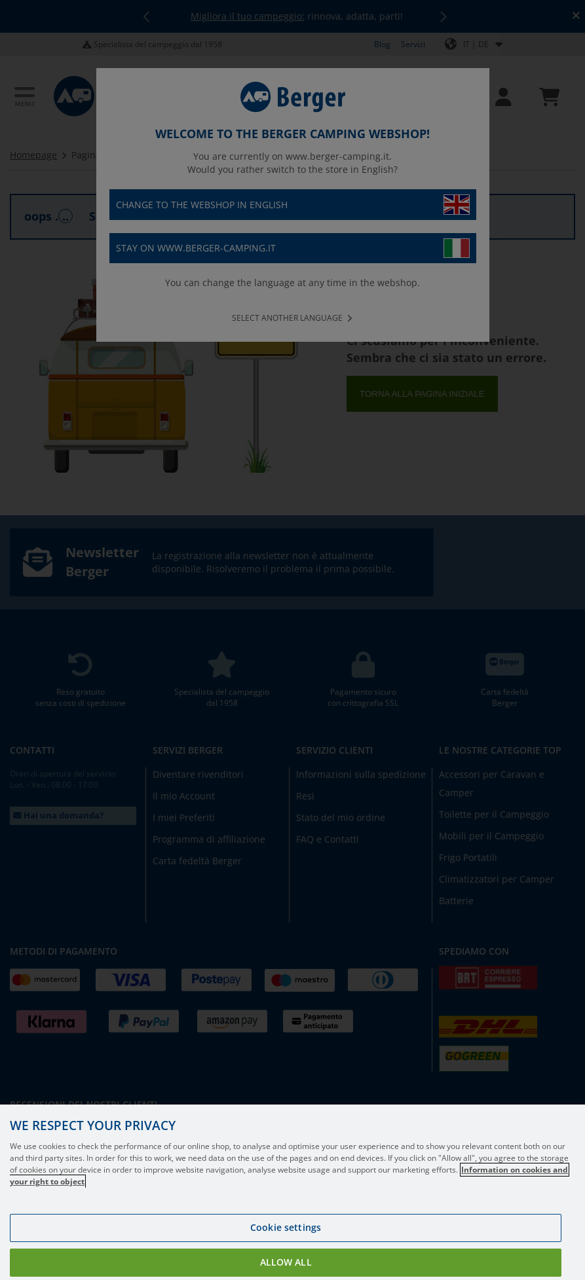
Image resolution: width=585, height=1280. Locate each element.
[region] (292, 1192)
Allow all (286, 1262)
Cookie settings (285, 1227)
